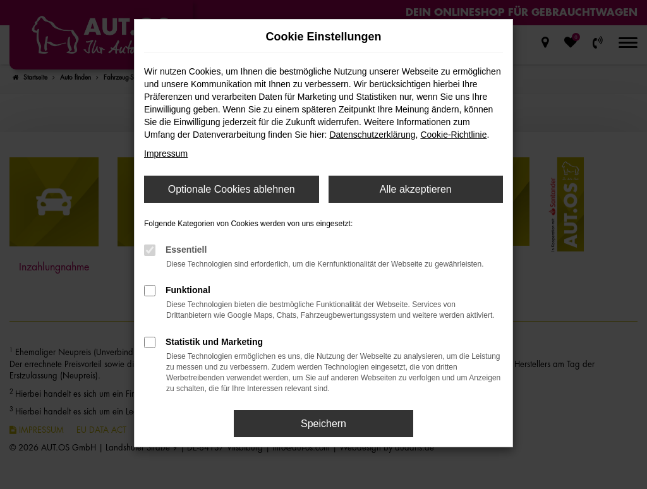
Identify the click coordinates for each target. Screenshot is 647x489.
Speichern (323, 423)
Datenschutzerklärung (372, 135)
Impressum (166, 153)
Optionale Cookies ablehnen (231, 189)
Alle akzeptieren (416, 189)
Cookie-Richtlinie (453, 135)
